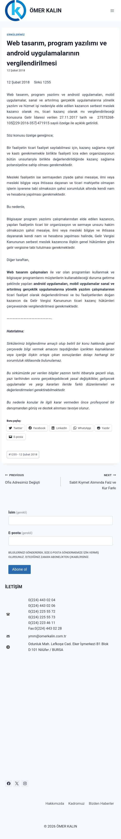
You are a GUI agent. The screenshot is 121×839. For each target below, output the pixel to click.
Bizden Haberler (101, 803)
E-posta (20, 533)
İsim (17, 512)
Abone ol (19, 569)
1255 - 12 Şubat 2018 (23, 454)
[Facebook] (8, 783)
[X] (16, 783)
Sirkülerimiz (16, 34)
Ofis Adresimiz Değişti (31, 478)
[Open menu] (112, 10)
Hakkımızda (55, 803)
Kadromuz (76, 803)
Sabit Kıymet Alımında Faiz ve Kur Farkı (90, 481)
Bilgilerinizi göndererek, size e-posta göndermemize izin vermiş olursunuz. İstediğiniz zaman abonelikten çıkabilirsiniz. (53, 554)
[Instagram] (24, 783)
